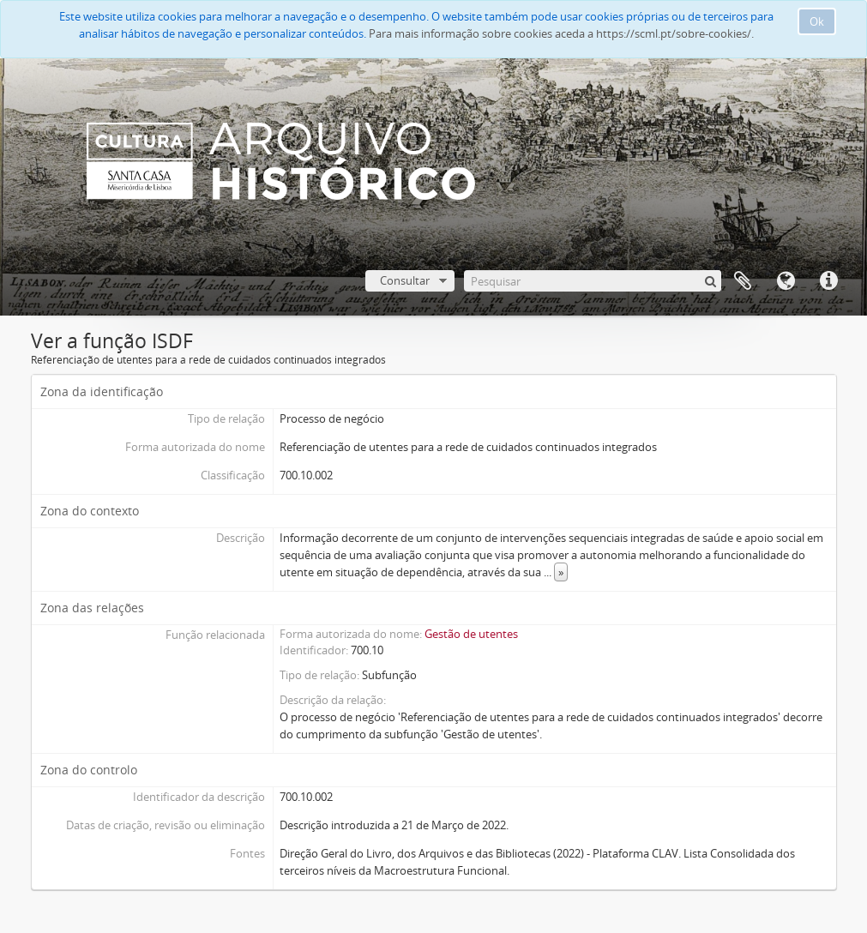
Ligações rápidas (828, 281)
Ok (817, 21)
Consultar (405, 280)
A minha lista (742, 281)
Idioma (785, 281)
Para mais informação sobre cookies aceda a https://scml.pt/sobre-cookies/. (561, 33)
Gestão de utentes (471, 633)
